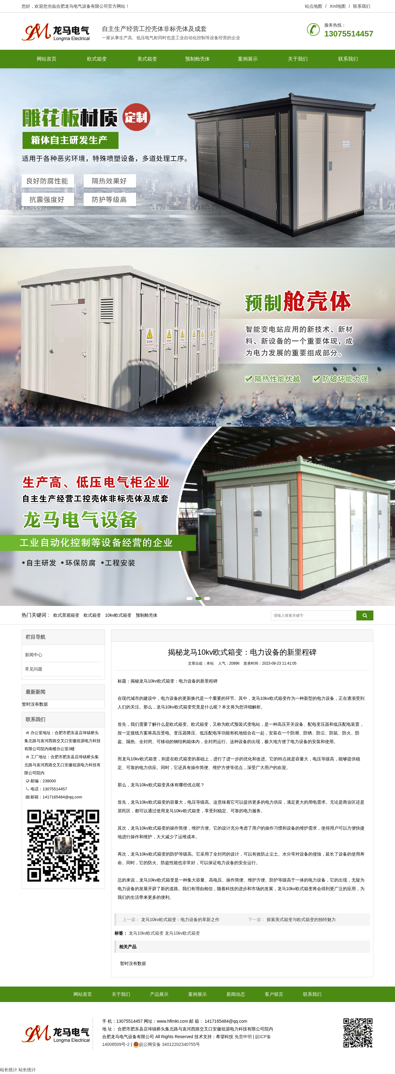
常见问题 (33, 668)
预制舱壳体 (197, 58)
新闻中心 (33, 654)
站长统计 (8, 1069)
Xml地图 (338, 6)
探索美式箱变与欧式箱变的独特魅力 (301, 919)
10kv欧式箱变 (118, 615)
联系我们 (361, 6)
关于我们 (298, 58)
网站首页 (46, 58)
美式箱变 (147, 58)
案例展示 (248, 58)
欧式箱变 (97, 58)
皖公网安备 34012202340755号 (169, 1044)
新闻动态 (236, 994)
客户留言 (274, 994)
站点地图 (313, 6)
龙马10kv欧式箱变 (146, 933)
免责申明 (243, 1036)
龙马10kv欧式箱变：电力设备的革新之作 (180, 919)
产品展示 (159, 994)
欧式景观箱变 (66, 615)
